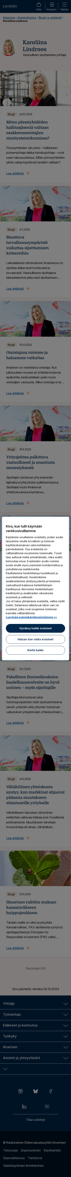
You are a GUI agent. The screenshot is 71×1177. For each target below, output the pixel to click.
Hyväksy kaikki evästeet (36, 628)
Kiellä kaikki (35, 650)
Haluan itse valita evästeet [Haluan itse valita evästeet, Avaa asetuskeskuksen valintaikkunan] (35, 639)
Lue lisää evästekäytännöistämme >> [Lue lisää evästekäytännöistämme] (31, 617)
